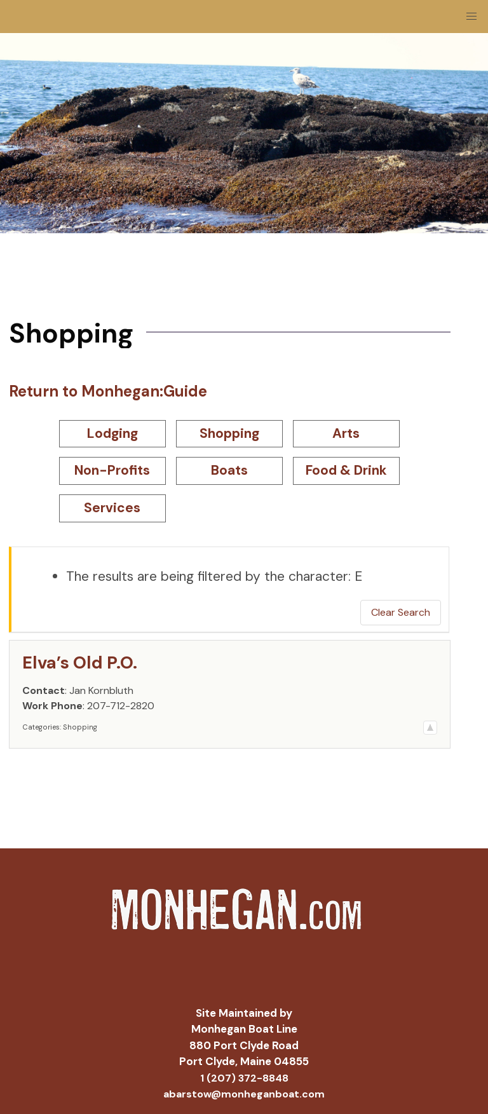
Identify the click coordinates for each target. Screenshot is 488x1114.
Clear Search (400, 612)
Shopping (229, 433)
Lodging (112, 433)
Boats (229, 470)
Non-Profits (112, 470)
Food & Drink (346, 470)
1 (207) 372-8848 (244, 1078)
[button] (471, 16)
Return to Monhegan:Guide (108, 391)
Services (112, 508)
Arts (346, 433)
